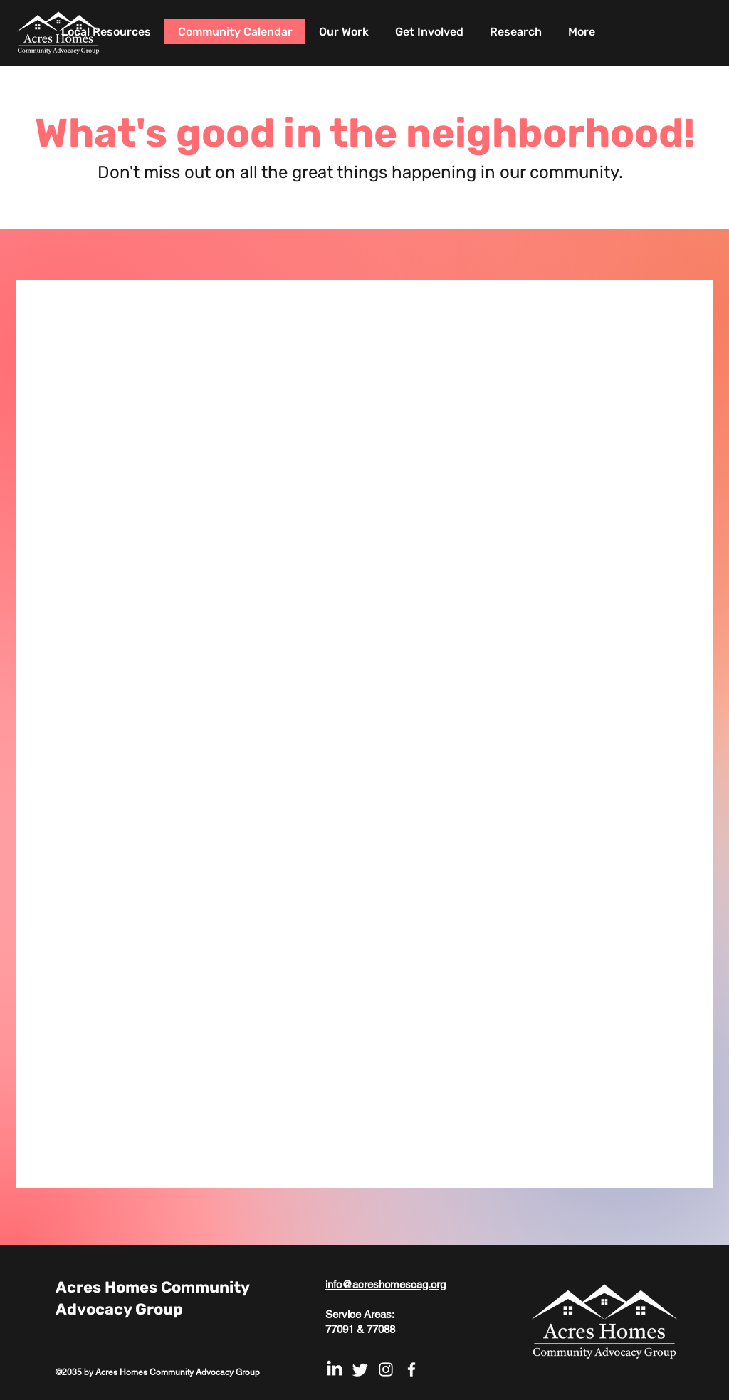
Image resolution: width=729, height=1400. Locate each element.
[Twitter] (360, 1369)
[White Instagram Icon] (386, 1369)
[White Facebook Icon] (411, 1369)
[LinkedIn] (334, 1369)
